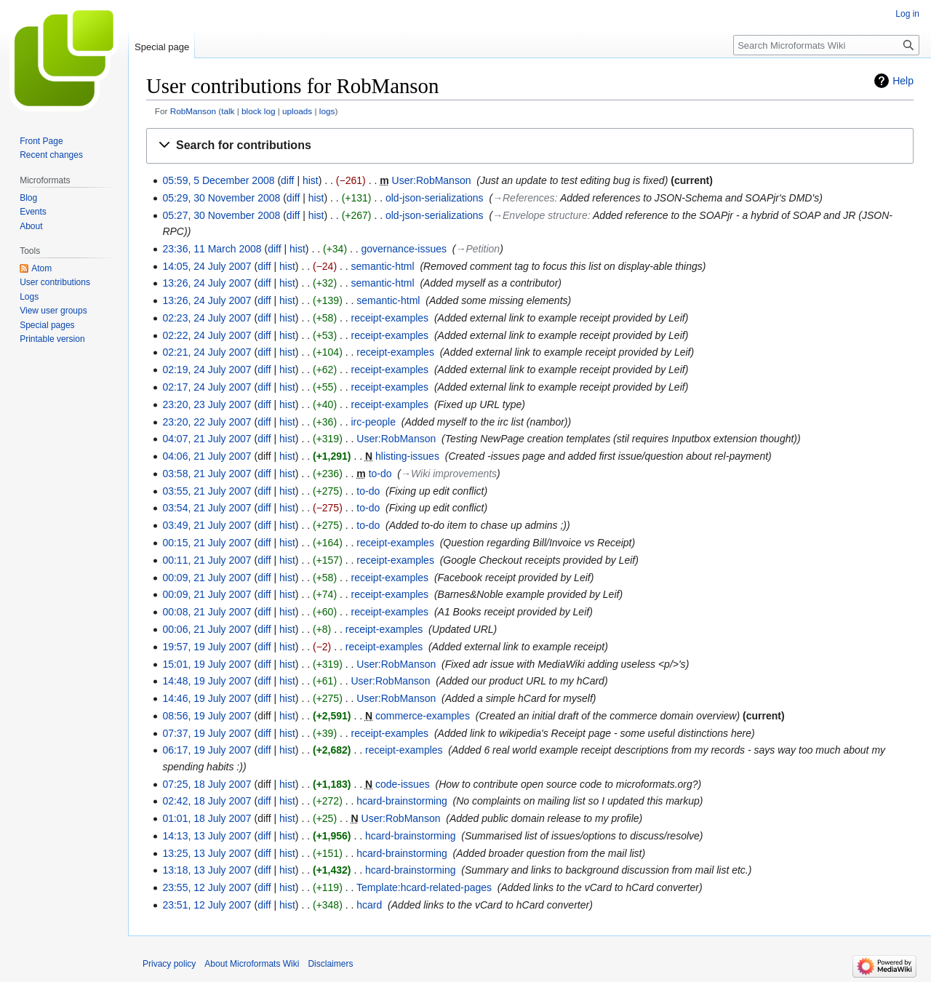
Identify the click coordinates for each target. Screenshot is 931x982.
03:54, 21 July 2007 (206, 508)
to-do (380, 473)
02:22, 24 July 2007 (206, 335)
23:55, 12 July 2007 (206, 887)
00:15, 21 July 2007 (206, 542)
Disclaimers (330, 964)
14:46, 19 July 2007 (206, 698)
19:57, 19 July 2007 (206, 646)
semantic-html (383, 266)
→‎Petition (477, 249)
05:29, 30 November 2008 (221, 198)
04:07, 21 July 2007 (206, 438)
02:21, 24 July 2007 (206, 352)
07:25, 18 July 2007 (206, 784)
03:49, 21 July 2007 (206, 525)
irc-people (373, 422)
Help (903, 81)
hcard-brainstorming (401, 801)
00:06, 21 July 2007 (206, 629)
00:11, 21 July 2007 (206, 560)
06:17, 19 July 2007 (206, 750)
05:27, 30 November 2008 (221, 215)
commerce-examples (422, 716)
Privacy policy (169, 964)
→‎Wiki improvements (449, 473)
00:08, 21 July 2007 (206, 612)
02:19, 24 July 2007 (206, 369)
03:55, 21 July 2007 (206, 491)
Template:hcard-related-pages (424, 887)
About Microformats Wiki (251, 964)
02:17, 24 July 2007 (206, 387)
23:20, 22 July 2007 (206, 422)
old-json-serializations (434, 198)
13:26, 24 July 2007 (206, 283)
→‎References (523, 198)
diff (287, 180)
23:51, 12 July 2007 (206, 905)
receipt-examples (390, 318)
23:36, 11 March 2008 (211, 249)
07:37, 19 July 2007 (206, 733)
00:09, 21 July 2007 (206, 577)
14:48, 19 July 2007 (206, 681)
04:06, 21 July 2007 (206, 456)
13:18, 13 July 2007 (206, 870)
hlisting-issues (407, 456)
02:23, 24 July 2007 (206, 318)
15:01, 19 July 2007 (206, 664)
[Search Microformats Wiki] (826, 45)
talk (227, 111)
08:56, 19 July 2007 (206, 716)
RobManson (193, 111)
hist (311, 180)
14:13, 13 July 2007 (206, 836)
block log (258, 111)
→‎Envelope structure (540, 215)
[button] (530, 146)
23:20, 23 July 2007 (206, 404)
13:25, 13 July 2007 (206, 853)
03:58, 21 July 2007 (206, 473)
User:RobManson (431, 180)
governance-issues (404, 249)
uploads (297, 111)
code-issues (402, 784)
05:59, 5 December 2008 (218, 180)
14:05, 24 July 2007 (206, 266)
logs (327, 111)
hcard (369, 905)
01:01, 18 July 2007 (206, 818)
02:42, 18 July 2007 (206, 801)
